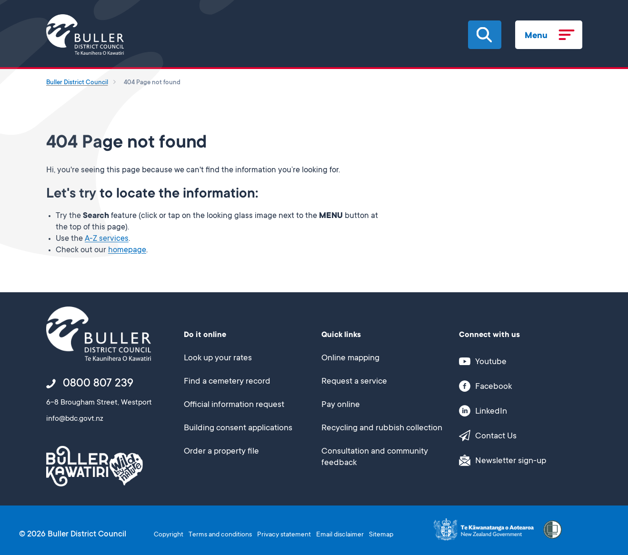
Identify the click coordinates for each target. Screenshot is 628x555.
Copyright (168, 535)
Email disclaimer (340, 535)
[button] (484, 34)
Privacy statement (284, 535)
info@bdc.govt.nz (74, 419)
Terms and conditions (220, 535)
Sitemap (381, 535)
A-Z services (107, 239)
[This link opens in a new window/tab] (515, 361)
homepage (127, 250)
